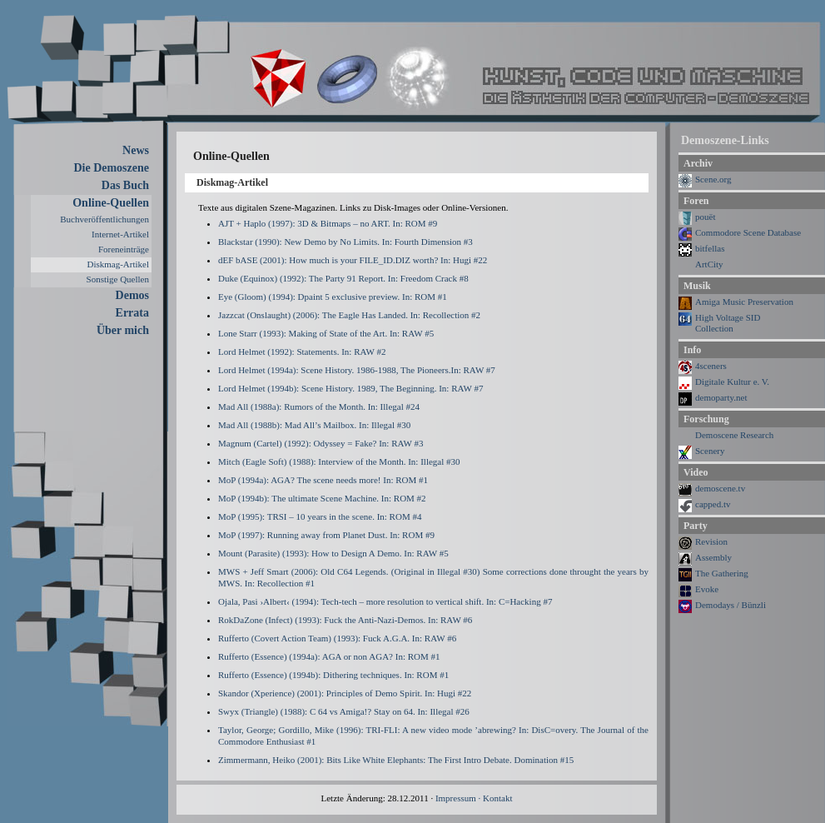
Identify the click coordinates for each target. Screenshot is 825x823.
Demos (132, 295)
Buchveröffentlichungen (104, 219)
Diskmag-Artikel (118, 264)
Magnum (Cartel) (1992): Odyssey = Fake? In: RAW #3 (320, 443)
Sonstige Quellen (118, 279)
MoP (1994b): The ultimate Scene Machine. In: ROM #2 (322, 498)
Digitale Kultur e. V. (732, 382)
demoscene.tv (720, 488)
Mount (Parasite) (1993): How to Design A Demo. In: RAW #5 (333, 553)
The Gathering (721, 573)
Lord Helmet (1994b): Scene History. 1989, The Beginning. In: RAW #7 (350, 388)
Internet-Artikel (120, 234)
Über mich (123, 330)
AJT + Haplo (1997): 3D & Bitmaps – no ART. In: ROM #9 (327, 223)
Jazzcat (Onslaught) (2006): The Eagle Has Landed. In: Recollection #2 (349, 315)
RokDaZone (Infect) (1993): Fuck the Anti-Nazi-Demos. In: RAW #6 (345, 620)
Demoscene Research (734, 435)
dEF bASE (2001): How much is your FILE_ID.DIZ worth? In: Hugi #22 (352, 260)
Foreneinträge (123, 249)
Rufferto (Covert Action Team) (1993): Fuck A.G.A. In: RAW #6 (337, 638)
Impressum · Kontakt (474, 798)
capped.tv (712, 504)
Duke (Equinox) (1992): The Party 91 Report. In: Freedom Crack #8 (343, 278)
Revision (711, 541)
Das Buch (125, 185)
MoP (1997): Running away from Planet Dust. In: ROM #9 (326, 535)
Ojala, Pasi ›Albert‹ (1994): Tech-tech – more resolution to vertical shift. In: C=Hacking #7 (385, 601)
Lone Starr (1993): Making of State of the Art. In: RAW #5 (326, 333)
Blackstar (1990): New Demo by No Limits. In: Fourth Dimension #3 (345, 242)
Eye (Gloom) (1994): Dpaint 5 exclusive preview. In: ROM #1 (332, 297)
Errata (132, 313)
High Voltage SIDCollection (727, 322)
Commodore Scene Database (748, 232)
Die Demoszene (111, 168)
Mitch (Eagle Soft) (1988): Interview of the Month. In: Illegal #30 (339, 461)
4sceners (711, 366)
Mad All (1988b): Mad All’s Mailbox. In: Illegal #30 (314, 425)
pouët (705, 217)
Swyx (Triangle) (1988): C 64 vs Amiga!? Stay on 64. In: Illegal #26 (344, 711)
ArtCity (709, 264)
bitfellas (709, 248)
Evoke (706, 589)
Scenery (709, 451)
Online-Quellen (110, 203)
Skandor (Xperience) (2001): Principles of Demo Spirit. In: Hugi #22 (344, 693)
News (135, 150)
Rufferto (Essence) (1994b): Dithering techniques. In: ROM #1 (333, 675)
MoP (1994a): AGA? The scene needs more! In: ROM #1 (323, 480)
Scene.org (713, 179)
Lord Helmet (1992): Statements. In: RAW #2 (301, 352)
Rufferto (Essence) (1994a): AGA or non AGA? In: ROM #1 (329, 656)
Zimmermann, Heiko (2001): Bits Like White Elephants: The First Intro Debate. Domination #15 (396, 760)
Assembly (713, 557)
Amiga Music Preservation (744, 302)
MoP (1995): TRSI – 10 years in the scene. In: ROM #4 (319, 516)
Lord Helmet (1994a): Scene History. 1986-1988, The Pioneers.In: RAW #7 (356, 370)
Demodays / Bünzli (730, 605)
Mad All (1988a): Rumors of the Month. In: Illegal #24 (319, 407)
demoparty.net (721, 397)
